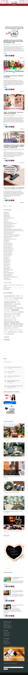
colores (11, 297)
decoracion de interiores (10, 306)
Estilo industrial (7, 260)
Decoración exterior (7, 247)
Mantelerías (6, 641)
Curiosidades (6, 240)
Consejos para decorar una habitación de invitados (13, 230)
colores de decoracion (18, 298)
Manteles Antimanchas (16, 324)
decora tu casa (7, 314)
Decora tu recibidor (16, 313)
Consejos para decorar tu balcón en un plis (13, 76)
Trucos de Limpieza (10, 333)
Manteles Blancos (8, 326)
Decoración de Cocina (8, 244)
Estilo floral (6, 257)
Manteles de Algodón (10, 149)
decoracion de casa (17, 304)
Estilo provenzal (7, 264)
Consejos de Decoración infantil (9, 223)
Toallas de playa (7, 642)
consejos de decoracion (10, 302)
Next (10, 206)
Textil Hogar (21, 331)
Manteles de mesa (7, 623)
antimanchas (6, 213)
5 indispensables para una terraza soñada (11, 438)
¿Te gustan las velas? (11, 371)
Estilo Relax (6, 265)
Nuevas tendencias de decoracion (10, 276)
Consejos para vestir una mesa (9, 239)
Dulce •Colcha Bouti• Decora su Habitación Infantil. (13, 113)
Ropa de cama (6, 640)
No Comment (8, 44)
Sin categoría (20, 149)
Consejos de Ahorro (7, 222)
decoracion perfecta (19, 307)
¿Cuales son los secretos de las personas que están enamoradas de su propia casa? (13, 41)
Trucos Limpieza (20, 189)
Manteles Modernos (15, 327)
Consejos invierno (7, 227)
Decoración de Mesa (7, 246)
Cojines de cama (7, 633)
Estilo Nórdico (6, 262)
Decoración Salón (7, 255)
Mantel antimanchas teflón (11, 322)
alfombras (18, 295)
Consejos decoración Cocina (9, 226)
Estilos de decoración (7, 269)
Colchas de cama (7, 634)
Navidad (11, 329)
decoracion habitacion (9, 308)
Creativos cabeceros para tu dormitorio (14, 367)
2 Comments (8, 189)
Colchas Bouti (13, 115)
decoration (21, 312)
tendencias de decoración (12, 331)
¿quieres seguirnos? (8, 282)
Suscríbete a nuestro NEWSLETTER (10, 663)
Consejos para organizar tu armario (10, 236)
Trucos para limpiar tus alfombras (14, 188)
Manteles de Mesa (15, 149)
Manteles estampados (8, 625)
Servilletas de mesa (7, 643)
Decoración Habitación (7, 44)
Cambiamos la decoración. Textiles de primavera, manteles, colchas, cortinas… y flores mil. (14, 146)
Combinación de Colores (14, 44)
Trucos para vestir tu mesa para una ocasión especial (13, 530)
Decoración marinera (7, 251)
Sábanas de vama (7, 632)
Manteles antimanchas (14, 189)
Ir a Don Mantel (7, 339)
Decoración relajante (7, 254)
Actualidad (6, 212)
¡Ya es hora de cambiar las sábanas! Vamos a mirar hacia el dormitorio (15, 386)
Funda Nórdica (6, 635)
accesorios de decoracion (9, 296)
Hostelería (6, 644)
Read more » (22, 57)
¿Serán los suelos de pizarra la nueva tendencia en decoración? (12, 477)
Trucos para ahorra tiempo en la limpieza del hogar (17, 578)
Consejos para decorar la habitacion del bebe (12, 229)
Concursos (5, 219)
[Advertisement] (14, 13)
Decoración (19, 44)
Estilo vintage (6, 268)
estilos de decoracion (7, 317)
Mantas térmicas (7, 636)
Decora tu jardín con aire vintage (9, 457)
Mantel (15, 319)
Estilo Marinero (6, 261)
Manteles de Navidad (7, 327)
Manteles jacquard (7, 627)
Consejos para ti (7, 237)
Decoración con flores (8, 243)
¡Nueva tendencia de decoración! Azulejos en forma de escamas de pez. (13, 511)
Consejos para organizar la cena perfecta (11, 234)
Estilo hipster (6, 258)
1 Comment (7, 78)
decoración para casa (14, 311)
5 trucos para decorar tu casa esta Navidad (11, 492)
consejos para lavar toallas (9, 232)
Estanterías (18, 315)
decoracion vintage (7, 309)
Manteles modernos (7, 626)
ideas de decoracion (8, 320)
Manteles (20, 149)
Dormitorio (13, 315)
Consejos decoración (7, 225)
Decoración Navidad (7, 253)
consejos (5, 220)
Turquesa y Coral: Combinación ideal (13, 376)
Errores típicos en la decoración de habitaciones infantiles (13, 381)
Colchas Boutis (17, 115)
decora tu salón (7, 316)
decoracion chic (8, 304)
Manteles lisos (6, 624)
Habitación (13, 317)
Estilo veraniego (7, 267)
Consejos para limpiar (8, 233)
